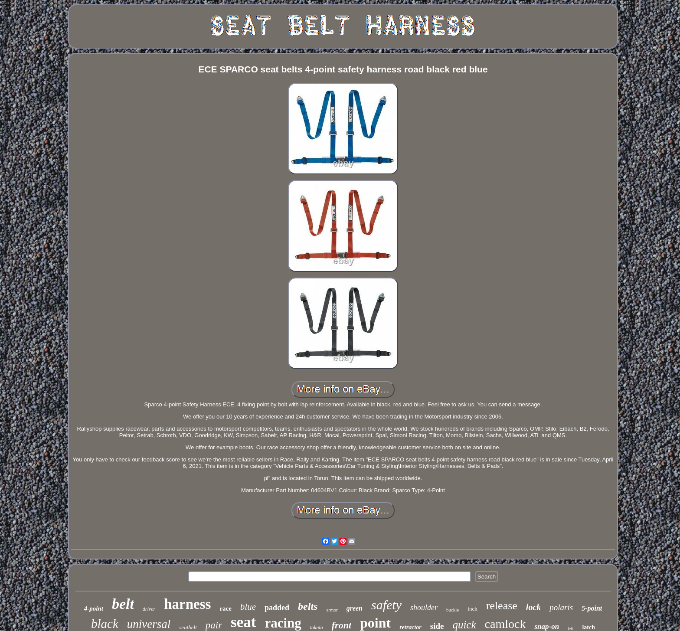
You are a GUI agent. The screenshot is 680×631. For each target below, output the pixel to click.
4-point (93, 608)
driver (149, 609)
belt (123, 604)
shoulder (424, 607)
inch (472, 608)
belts (307, 606)
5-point (592, 608)
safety (386, 605)
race (225, 608)
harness (187, 604)
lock (533, 607)
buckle (452, 609)
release (501, 605)
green (355, 608)
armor (331, 609)
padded (277, 607)
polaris (561, 607)
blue (248, 607)
